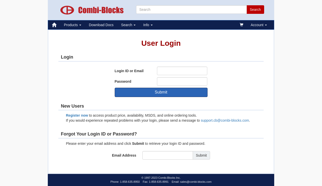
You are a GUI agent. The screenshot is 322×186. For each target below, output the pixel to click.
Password (123, 81)
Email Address (124, 155)
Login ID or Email (129, 71)
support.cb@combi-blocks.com (225, 120)
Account (259, 25)
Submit (161, 92)
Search (128, 25)
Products (72, 25)
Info (147, 25)
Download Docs (101, 25)
